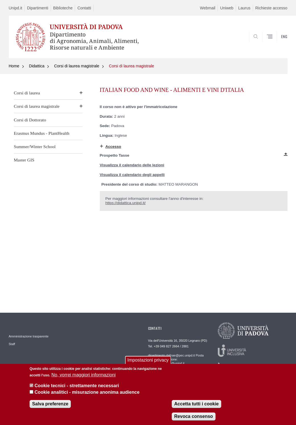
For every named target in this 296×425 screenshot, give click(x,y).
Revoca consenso (193, 418)
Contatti (84, 8)
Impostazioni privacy (148, 362)
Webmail (207, 8)
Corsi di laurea (27, 92)
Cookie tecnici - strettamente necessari (77, 387)
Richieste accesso (271, 8)
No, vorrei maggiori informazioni (83, 376)
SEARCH (263, 45)
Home (14, 66)
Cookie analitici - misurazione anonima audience (87, 393)
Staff (12, 344)
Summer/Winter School (35, 146)
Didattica (36, 66)
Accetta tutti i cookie (196, 405)
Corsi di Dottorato (30, 119)
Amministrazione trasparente (29, 336)
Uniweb (226, 8)
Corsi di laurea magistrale (76, 66)
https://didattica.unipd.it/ (125, 203)
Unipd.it (15, 8)
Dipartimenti (37, 8)
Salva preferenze (50, 405)
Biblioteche (63, 8)
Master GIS (24, 159)
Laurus (244, 8)
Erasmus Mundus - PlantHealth (41, 133)
